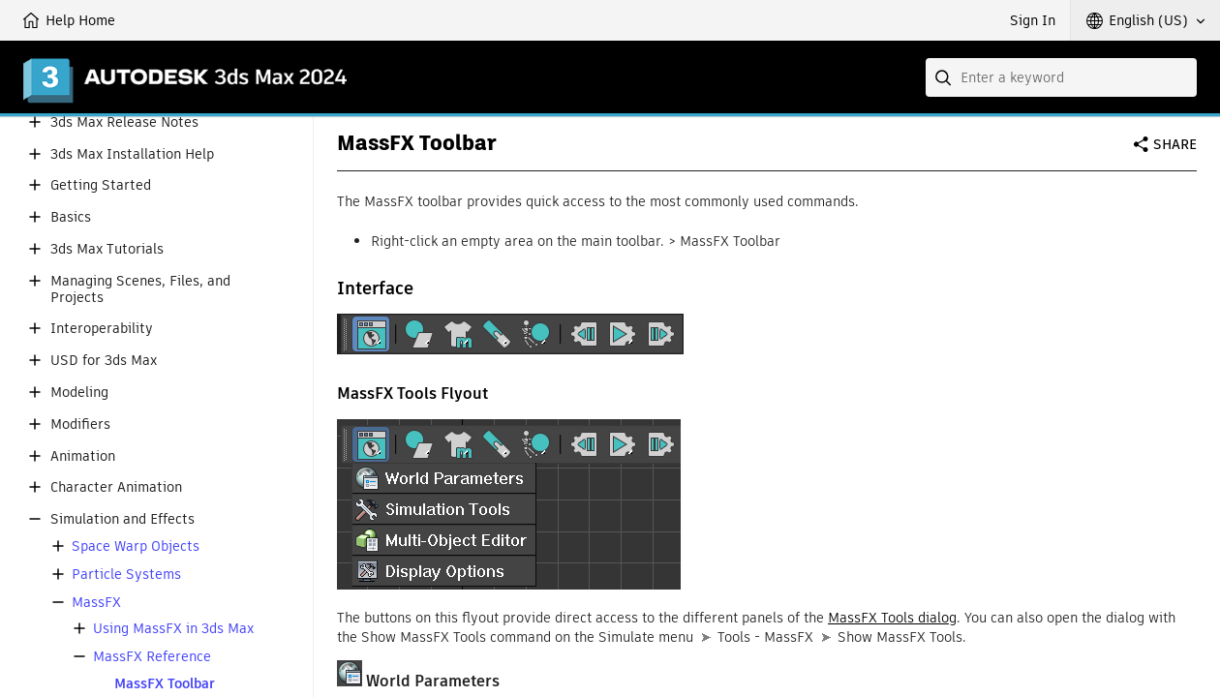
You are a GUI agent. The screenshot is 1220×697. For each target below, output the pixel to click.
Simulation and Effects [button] (122, 519)
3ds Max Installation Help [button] (132, 154)
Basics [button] (70, 217)
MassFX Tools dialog (892, 617)
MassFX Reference (152, 657)
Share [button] (1175, 144)
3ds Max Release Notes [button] (124, 122)
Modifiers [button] (80, 424)
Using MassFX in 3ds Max (173, 629)
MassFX (96, 602)
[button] (1145, 20)
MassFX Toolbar (164, 684)
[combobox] (1061, 77)
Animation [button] (82, 456)
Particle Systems (126, 574)
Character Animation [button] (116, 487)
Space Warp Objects (135, 546)
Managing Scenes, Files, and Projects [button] (140, 289)
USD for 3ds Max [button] (103, 360)
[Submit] (945, 77)
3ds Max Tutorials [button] (107, 249)
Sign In (1032, 20)
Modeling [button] (79, 392)
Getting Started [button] (100, 185)
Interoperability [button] (101, 328)
